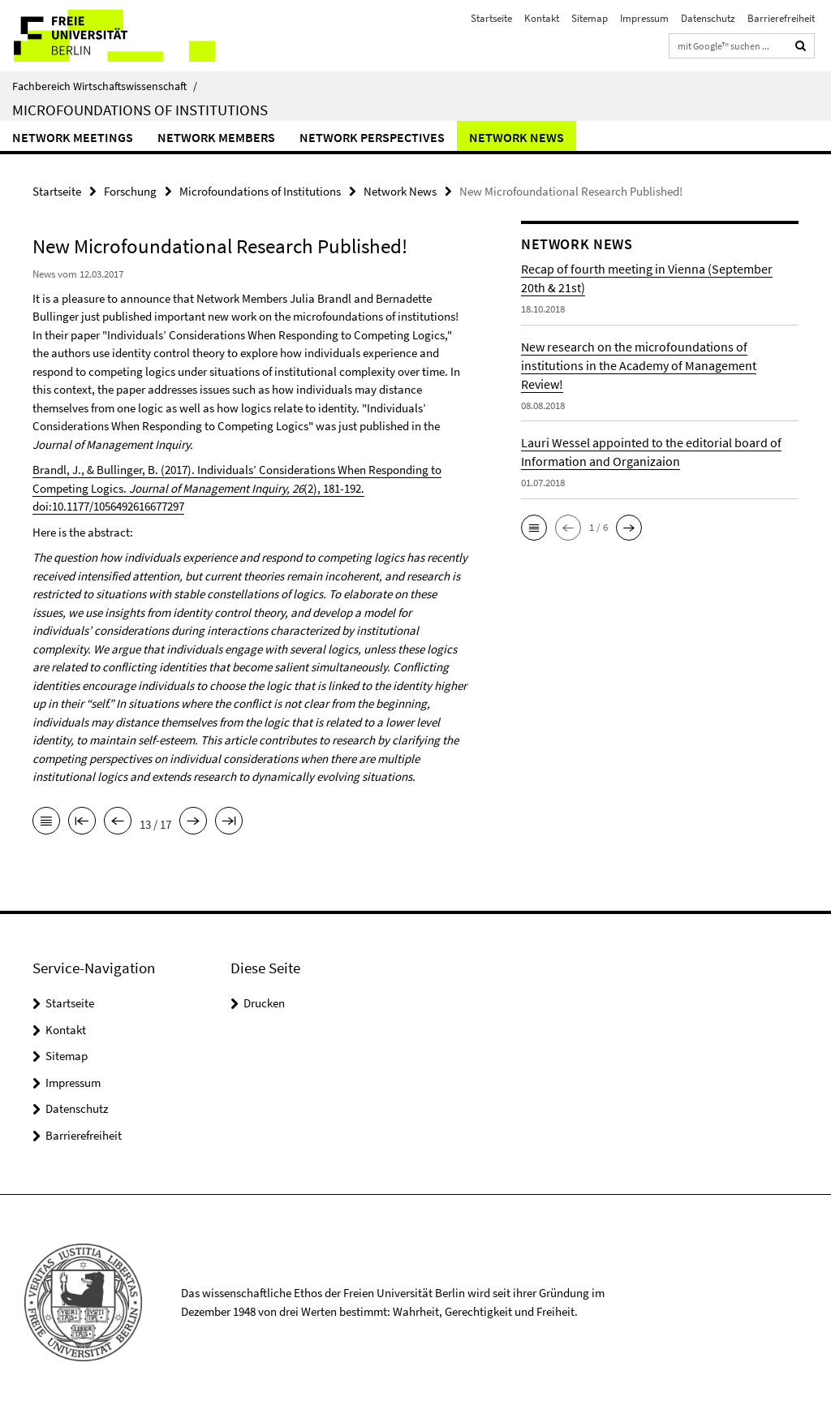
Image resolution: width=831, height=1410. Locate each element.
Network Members (216, 137)
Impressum (644, 18)
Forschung (130, 191)
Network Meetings (72, 137)
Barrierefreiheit (781, 18)
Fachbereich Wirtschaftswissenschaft (104, 86)
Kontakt (541, 18)
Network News (516, 137)
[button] (534, 527)
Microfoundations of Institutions (140, 109)
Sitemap (589, 18)
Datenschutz (708, 18)
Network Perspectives (372, 137)
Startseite (491, 18)
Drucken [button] (264, 1003)
